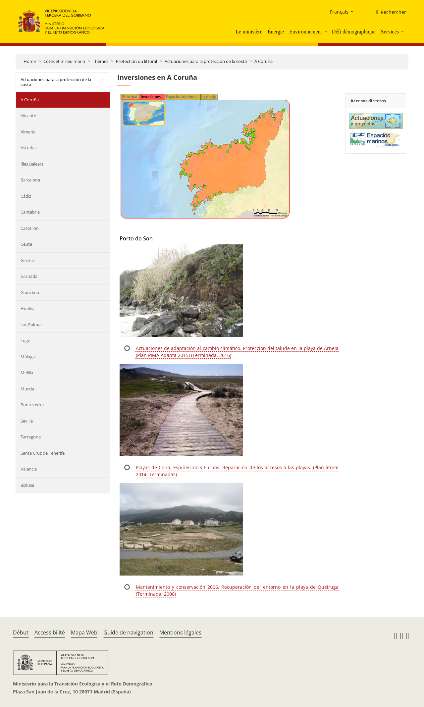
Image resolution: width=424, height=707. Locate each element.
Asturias (28, 148)
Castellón (30, 228)
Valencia (29, 469)
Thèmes (100, 61)
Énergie (276, 31)
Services (390, 31)
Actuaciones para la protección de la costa (206, 61)
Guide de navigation (128, 632)
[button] (326, 31)
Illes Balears (32, 164)
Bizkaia (27, 485)
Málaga (28, 357)
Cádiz (26, 196)
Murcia (27, 389)
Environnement (305, 31)
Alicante (28, 116)
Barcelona (30, 180)
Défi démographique (354, 31)
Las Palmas (31, 325)
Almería (28, 132)
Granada (29, 276)
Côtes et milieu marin (64, 61)
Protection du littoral (136, 61)
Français (339, 12)
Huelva (27, 308)
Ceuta (26, 244)
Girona (27, 260)
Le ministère (249, 31)
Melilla (27, 373)
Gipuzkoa (30, 292)
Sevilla (27, 421)
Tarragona (31, 437)
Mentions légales (180, 632)
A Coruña (263, 61)
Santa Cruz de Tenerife (43, 453)
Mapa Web (84, 632)
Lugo (25, 340)
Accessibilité (49, 632)
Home (30, 61)
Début (20, 632)
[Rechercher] (388, 12)
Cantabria (30, 212)
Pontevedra (32, 405)
